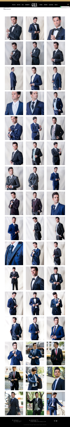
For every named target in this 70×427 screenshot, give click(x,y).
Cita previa (41, 424)
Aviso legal (31, 424)
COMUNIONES (45, 4)
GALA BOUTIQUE (51, 4)
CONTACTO (56, 4)
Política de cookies (36, 424)
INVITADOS (41, 4)
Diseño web (44, 424)
